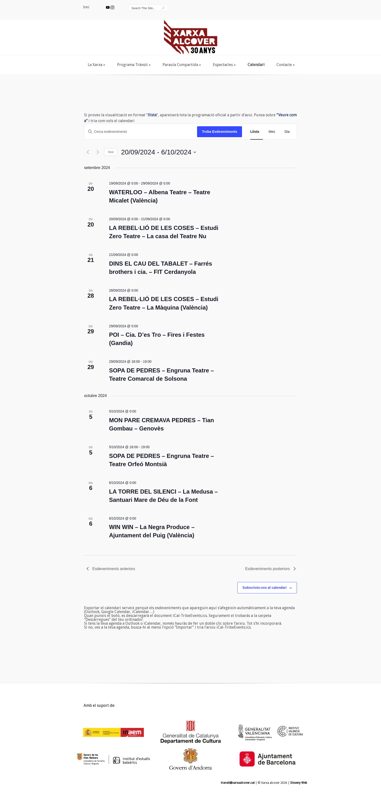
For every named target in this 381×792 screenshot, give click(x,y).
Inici (79, 707)
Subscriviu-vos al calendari (264, 588)
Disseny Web (298, 782)
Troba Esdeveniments (219, 132)
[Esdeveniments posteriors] (97, 152)
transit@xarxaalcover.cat (238, 782)
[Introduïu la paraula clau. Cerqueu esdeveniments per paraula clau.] (140, 131)
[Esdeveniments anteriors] (87, 152)
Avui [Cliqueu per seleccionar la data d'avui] (110, 152)
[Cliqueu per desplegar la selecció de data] (158, 152)
